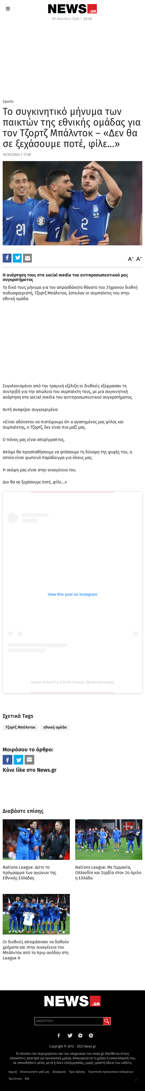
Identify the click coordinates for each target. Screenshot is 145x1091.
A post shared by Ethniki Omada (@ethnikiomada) (72, 682)
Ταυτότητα (15, 1079)
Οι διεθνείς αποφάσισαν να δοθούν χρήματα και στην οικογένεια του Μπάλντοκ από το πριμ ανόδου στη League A (36, 950)
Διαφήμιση (59, 1072)
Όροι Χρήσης (77, 1072)
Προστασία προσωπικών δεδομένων (110, 1072)
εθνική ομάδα (55, 727)
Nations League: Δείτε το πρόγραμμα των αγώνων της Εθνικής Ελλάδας (29, 873)
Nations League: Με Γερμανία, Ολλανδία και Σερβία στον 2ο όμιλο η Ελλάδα (108, 873)
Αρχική (13, 1072)
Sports (8, 101)
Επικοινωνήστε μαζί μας (34, 1072)
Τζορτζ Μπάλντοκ (20, 727)
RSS (27, 1079)
